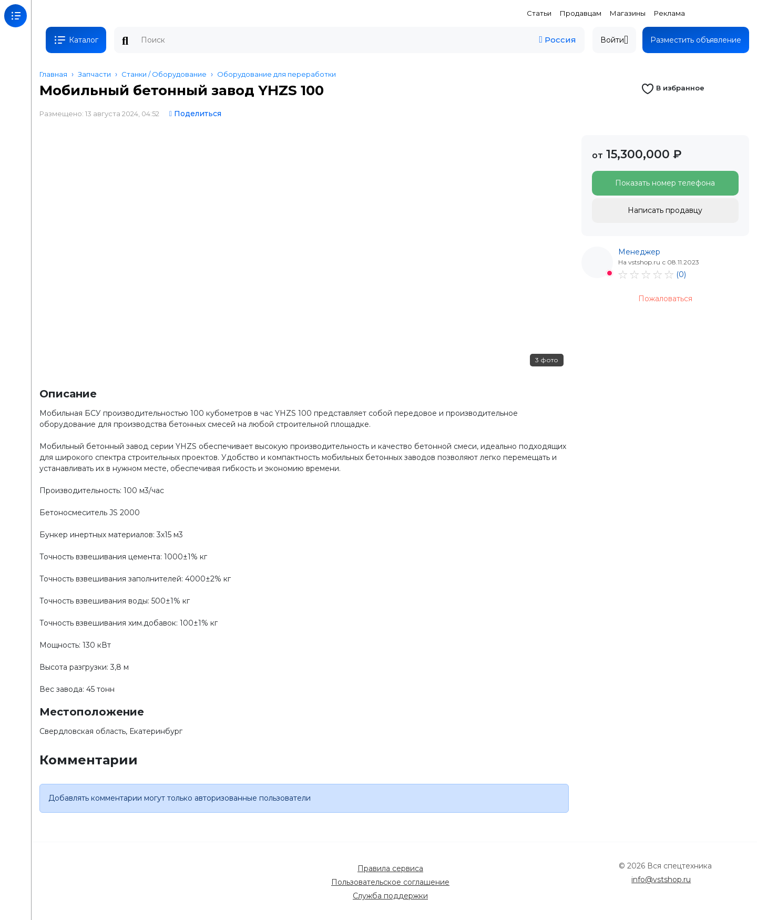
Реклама (669, 13)
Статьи (539, 13)
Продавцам (580, 13)
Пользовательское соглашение (390, 882)
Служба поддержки (390, 896)
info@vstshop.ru (661, 879)
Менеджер (639, 252)
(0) (681, 274)
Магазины (628, 13)
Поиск (125, 41)
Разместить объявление (695, 40)
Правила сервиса (390, 868)
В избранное (672, 88)
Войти (614, 40)
